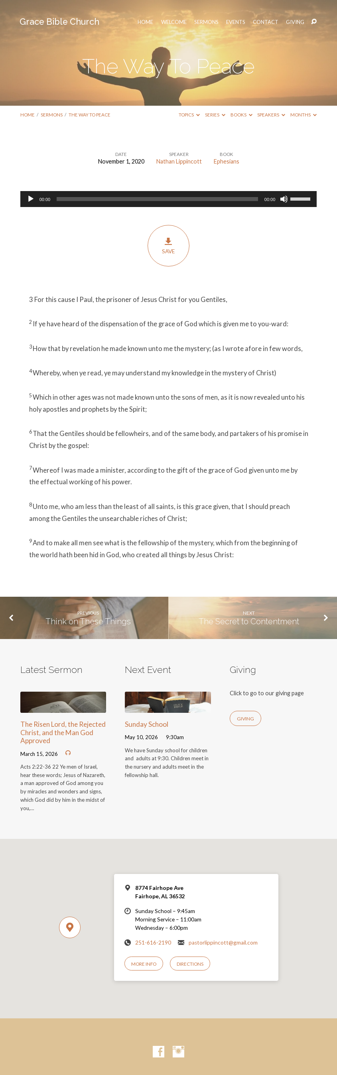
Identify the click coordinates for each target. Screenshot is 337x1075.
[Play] (31, 199)
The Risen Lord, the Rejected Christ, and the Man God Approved (63, 732)
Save (168, 245)
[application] (168, 199)
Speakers (271, 114)
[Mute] (284, 199)
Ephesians (226, 161)
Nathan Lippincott (179, 161)
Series (215, 114)
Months (303, 114)
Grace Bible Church (59, 22)
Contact (265, 22)
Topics (189, 114)
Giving (295, 22)
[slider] (157, 199)
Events (235, 22)
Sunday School (146, 724)
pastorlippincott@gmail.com (223, 942)
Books (241, 114)
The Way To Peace (89, 114)
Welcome (174, 22)
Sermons (206, 22)
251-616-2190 (153, 942)
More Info (143, 964)
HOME (145, 22)
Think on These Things (88, 621)
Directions (190, 964)
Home (27, 114)
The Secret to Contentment (249, 621)
